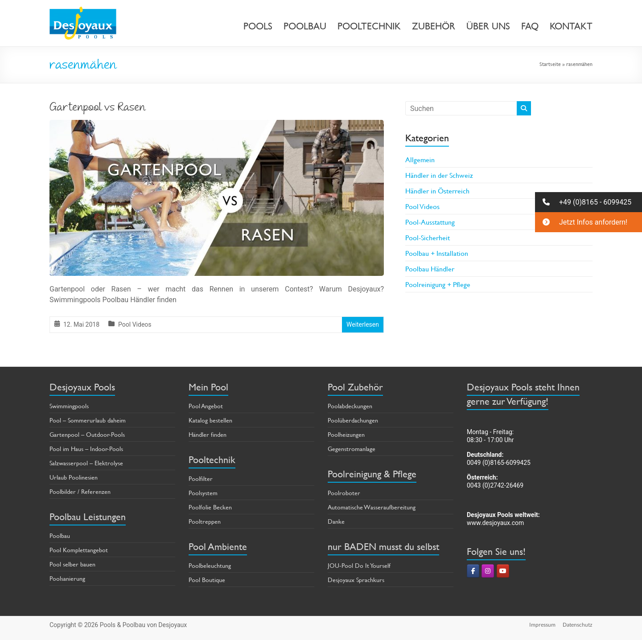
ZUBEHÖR (433, 26)
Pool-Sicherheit (427, 237)
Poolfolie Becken (210, 507)
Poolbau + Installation (436, 253)
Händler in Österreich (437, 190)
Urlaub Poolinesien (73, 477)
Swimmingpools (69, 405)
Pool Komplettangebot (78, 549)
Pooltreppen (205, 521)
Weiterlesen (362, 324)
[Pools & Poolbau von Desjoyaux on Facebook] (473, 571)
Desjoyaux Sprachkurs (356, 579)
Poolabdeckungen (350, 405)
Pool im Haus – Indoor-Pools (86, 448)
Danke (336, 521)
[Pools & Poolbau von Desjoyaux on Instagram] (488, 571)
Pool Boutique (207, 579)
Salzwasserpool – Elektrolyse (86, 463)
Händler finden (207, 434)
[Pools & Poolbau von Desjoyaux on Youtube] (503, 571)
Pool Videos (134, 324)
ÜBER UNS (488, 26)
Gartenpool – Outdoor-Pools (87, 434)
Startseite (550, 64)
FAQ (530, 26)
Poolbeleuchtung (210, 565)
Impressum (542, 624)
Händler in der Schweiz (439, 175)
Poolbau (59, 535)
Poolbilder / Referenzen (80, 491)
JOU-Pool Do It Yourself (359, 565)
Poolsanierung (67, 578)
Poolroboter (344, 492)
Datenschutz (578, 624)
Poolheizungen (346, 434)
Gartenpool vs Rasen (97, 108)
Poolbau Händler (429, 268)
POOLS (257, 26)
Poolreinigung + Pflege (437, 284)
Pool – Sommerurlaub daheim (87, 420)
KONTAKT (571, 26)
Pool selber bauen (72, 564)
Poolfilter (201, 478)
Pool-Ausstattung (430, 222)
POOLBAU (305, 26)
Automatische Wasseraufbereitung (372, 507)
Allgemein (420, 159)
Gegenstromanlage (351, 448)
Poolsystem (203, 492)
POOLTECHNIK (369, 26)
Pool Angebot (206, 405)
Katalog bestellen (210, 420)
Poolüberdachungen (353, 420)
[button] (588, 202)
